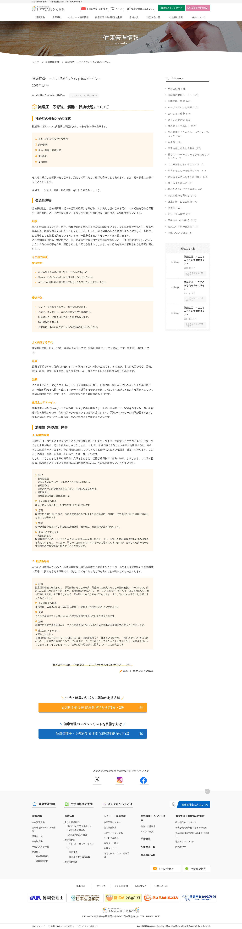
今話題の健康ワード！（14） (184, 95)
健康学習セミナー (112, 822)
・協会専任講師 (41, 856)
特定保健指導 (198, 868)
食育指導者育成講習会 (79, 856)
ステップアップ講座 (113, 833)
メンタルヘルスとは (120, 804)
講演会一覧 (37, 836)
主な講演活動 (38, 822)
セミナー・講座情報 (78, 17)
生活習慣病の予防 (82, 804)
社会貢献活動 (176, 17)
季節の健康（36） (178, 88)
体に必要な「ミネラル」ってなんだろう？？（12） (188, 134)
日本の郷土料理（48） (180, 101)
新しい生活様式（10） (180, 214)
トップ (35, 62)
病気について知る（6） (181, 232)
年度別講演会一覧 (40, 846)
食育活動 (56, 17)
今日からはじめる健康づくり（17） (187, 170)
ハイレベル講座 (111, 838)
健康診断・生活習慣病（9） (183, 201)
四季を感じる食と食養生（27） (185, 148)
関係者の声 (180, 846)
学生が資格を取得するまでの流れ (191, 827)
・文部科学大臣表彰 (75, 830)
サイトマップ (38, 926)
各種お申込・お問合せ (97, 8)
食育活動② (70, 840)
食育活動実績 (71, 862)
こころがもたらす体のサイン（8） (187, 164)
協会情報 (80, 886)
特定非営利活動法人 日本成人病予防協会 (48, 8)
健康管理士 (142, 8)
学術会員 (133, 17)
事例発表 (73, 852)
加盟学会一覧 (153, 17)
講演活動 (40, 17)
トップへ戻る (207, 791)
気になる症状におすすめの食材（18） (189, 176)
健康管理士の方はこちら (195, 804)
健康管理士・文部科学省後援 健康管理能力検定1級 (93, 733)
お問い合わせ (166, 868)
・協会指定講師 (41, 861)
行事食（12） (175, 142)
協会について (198, 17)
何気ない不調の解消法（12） (184, 226)
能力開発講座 (110, 827)
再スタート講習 (111, 843)
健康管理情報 (52, 62)
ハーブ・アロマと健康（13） (184, 107)
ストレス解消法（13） (180, 120)
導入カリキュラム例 (184, 841)
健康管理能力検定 (199, 8)
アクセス (100, 886)
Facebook (143, 781)
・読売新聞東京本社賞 (76, 834)
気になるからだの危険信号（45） (186, 189)
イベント (120, 8)
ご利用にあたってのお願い (61, 926)
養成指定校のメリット (185, 822)
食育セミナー (110, 848)
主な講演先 (37, 841)
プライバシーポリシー (87, 926)
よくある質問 (121, 886)
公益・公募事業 (148, 826)
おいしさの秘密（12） (180, 113)
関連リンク (141, 886)
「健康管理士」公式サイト (171, 8)
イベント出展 (147, 831)
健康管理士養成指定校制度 (108, 17)
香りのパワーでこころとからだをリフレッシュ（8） (188, 156)
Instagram (120, 781)
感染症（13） (175, 207)
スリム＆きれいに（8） (181, 183)
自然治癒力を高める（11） (183, 195)
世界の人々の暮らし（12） (183, 126)
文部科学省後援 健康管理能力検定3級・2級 (92, 707)
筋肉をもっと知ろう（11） (183, 220)
